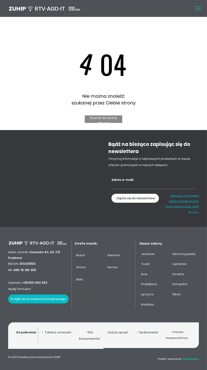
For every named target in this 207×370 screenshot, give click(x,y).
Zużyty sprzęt (118, 332)
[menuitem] (89, 255)
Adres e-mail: (122, 179)
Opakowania (148, 332)
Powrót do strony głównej (103, 119)
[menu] (198, 8)
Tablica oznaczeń (58, 332)
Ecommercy (190, 359)
